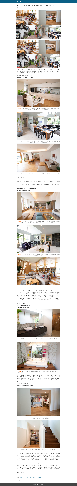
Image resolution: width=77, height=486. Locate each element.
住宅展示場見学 (29, 477)
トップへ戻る (58, 481)
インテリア (21, 477)
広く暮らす (35, 477)
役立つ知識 (39, 477)
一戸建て (24, 477)
